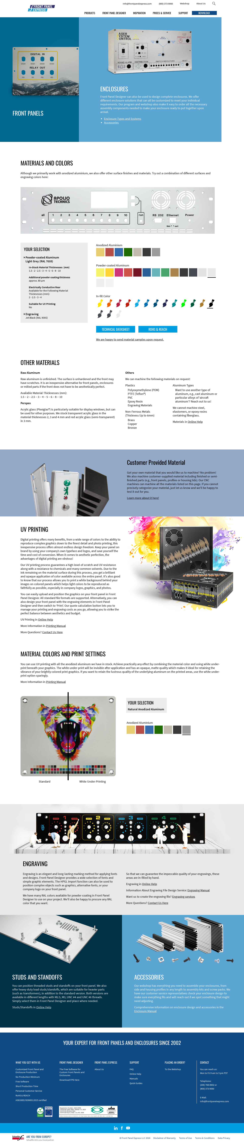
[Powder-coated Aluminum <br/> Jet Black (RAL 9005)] (184, 272)
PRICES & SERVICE (162, 13)
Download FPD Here (69, 1079)
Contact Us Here (52, 632)
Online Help (195, 422)
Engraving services (183, 896)
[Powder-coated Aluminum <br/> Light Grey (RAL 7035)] (212, 272)
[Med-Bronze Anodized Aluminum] (137, 252)
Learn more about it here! (143, 498)
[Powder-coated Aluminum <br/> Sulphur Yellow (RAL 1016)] (100, 272)
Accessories (70, 122)
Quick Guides (136, 1083)
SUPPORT (183, 13)
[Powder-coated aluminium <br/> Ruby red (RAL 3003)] (137, 272)
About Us (201, 3)
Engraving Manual (198, 890)
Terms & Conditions (204, 1138)
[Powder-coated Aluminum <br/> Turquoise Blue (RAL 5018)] (156, 272)
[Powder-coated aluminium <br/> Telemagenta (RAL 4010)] (119, 272)
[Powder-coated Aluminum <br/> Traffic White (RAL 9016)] (109, 283)
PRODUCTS (89, 13)
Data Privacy (224, 1138)
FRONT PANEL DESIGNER (114, 13)
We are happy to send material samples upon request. (130, 339)
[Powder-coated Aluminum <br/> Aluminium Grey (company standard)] (202, 272)
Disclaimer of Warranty (164, 1138)
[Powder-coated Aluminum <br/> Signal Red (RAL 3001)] (128, 272)
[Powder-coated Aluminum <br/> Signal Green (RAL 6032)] (165, 272)
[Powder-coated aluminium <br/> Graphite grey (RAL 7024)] (193, 272)
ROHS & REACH (158, 329)
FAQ (131, 1069)
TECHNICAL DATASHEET (115, 329)
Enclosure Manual (145, 1011)
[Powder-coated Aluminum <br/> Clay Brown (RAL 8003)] (174, 272)
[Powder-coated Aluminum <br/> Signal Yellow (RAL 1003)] (109, 272)
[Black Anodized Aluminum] (147, 252)
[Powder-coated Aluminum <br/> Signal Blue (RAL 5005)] (147, 272)
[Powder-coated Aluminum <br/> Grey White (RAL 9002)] (100, 283)
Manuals (134, 1078)
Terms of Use (185, 1138)
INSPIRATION (139, 13)
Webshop (184, 3)
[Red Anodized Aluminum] (109, 252)
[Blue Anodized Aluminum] (119, 252)
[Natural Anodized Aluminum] (156, 252)
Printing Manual (56, 626)
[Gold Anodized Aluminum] (100, 252)
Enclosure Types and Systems (81, 119)
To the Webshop (173, 1069)
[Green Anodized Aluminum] (128, 252)
